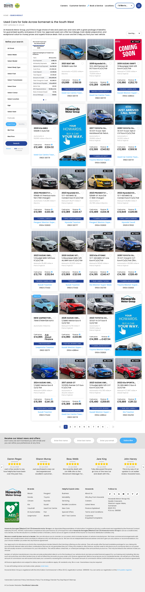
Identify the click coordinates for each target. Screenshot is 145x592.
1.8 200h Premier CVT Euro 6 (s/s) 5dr (72, 386)
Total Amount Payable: (40, 83)
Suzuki (46, 504)
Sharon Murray (72, 459)
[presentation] (2, 467)
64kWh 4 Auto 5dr (42, 131)
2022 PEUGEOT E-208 (44, 193)
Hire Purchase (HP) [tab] (39, 47)
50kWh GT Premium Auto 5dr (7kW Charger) (44, 196)
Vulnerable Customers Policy (15, 580)
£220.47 (77, 211)
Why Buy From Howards (94, 497)
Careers (64, 6)
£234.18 (104, 211)
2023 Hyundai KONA (72, 193)
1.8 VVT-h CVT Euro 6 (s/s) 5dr (98, 321)
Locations (109, 6)
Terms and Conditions (94, 512)
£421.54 (106, 339)
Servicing (65, 501)
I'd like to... (122, 5)
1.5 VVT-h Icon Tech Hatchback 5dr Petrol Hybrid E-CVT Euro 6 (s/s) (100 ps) (98, 134)
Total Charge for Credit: (40, 80)
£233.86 (77, 337)
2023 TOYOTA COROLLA (101, 318)
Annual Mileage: (38, 95)
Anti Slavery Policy (33, 580)
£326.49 (132, 274)
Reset (8, 149)
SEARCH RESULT (16, 15)
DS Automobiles (34, 512)
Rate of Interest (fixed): (40, 92)
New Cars (66, 508)
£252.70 (132, 82)
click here (44, 566)
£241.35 (49, 401)
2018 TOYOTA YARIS (127, 128)
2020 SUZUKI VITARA (72, 255)
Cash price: (66, 80)
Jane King (131, 459)
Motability (66, 497)
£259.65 (105, 401)
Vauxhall (31, 508)
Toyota (47, 497)
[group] (72, 49)
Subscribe (128, 440)
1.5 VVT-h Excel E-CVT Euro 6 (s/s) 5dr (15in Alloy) (126, 260)
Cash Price (11, 124)
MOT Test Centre (69, 516)
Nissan (30, 493)
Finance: (76, 80)
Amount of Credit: (38, 78)
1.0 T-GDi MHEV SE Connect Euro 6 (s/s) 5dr (72, 196)
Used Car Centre (50, 508)
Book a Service (95, 6)
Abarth (46, 516)
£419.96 (77, 403)
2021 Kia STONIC (97, 255)
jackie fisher (14, 459)
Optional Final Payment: (40, 66)
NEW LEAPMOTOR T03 (44, 318)
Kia (29, 504)
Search (16, 143)
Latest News (90, 504)
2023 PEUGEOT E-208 (99, 193)
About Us (88, 493)
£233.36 (49, 211)
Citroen (30, 501)
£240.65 (105, 84)
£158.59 (77, 82)
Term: (35, 58)
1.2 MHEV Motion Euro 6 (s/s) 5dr (71, 321)
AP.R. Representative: (39, 89)
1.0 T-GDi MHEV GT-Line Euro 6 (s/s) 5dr (99, 259)
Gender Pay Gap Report (60, 580)
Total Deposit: (37, 75)
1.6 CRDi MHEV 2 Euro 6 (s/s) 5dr (126, 386)
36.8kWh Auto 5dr (69, 66)
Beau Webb (101, 459)
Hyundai (47, 501)
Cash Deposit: (37, 72)
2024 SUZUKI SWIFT (43, 382)
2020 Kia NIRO (41, 128)
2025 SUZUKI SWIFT (71, 318)
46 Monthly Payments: (40, 63)
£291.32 (132, 401)
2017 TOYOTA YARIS (99, 128)
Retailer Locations (69, 504)
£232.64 (49, 274)
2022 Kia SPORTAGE (127, 382)
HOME (5, 15)
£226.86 (132, 211)
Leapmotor (32, 516)
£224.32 (49, 147)
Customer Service (77, 6)
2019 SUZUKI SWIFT (126, 63)
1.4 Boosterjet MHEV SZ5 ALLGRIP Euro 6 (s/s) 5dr (72, 259)
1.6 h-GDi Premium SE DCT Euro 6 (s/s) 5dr (98, 67)
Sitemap (73, 580)
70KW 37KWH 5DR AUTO (44, 320)
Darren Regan (43, 459)
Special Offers (68, 512)
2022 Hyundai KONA (127, 193)
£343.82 (105, 149)
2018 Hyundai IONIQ (99, 63)
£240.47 (105, 274)
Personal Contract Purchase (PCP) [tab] (39, 42)
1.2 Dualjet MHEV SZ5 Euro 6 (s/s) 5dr (44, 259)
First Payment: (37, 61)
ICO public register (124, 570)
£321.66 (77, 274)
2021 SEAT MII (68, 63)
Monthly (21, 124)
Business (65, 493)
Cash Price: (36, 69)
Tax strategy (45, 580)
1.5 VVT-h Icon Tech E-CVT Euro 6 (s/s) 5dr (126, 132)
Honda (30, 497)
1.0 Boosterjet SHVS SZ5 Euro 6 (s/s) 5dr (127, 67)
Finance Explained (92, 508)
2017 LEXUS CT (68, 382)
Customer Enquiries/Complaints (93, 517)
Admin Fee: (36, 86)
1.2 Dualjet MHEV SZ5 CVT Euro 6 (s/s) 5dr (99, 386)
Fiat (45, 512)
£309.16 (132, 149)
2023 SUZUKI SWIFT (43, 255)
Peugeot (47, 493)
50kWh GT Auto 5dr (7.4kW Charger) (97, 196)
